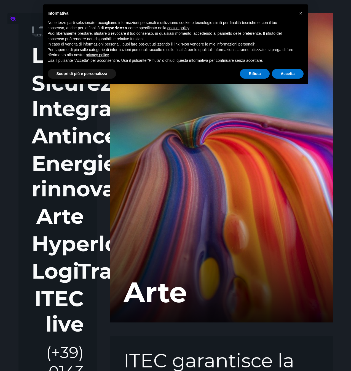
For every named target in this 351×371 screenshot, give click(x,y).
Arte (59, 216)
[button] (300, 13)
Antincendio (57, 136)
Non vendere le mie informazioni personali (218, 44)
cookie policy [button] (178, 28)
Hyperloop (58, 244)
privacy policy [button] (97, 55)
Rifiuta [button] (255, 73)
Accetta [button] (288, 73)
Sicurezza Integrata (57, 96)
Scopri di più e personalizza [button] (82, 73)
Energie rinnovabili (58, 176)
